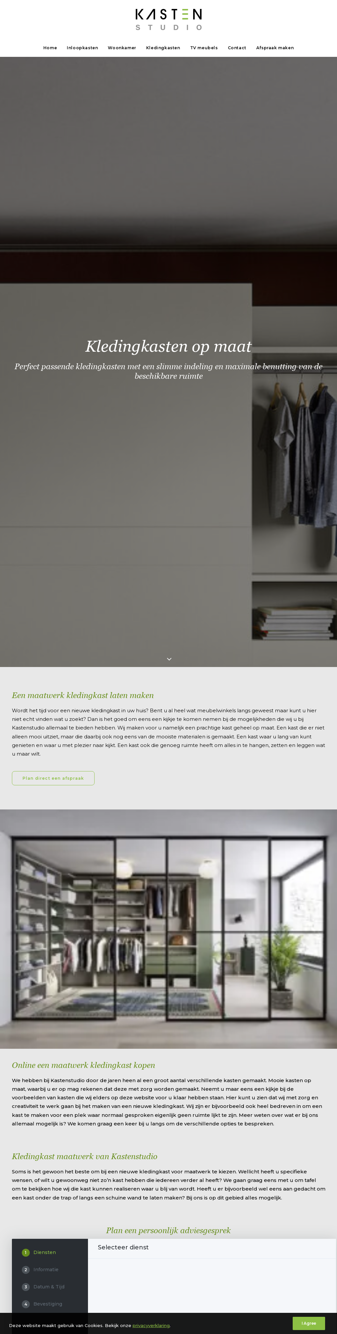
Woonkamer (122, 47)
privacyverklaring (91, 1320)
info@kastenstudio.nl (140, 1055)
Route (20, 1072)
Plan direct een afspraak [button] (53, 241)
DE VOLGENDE (305, 888)
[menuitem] (52, 48)
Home (50, 47)
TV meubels (204, 47)
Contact (237, 47)
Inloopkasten (82, 47)
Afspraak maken (275, 47)
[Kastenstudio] (169, 19)
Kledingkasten (163, 47)
